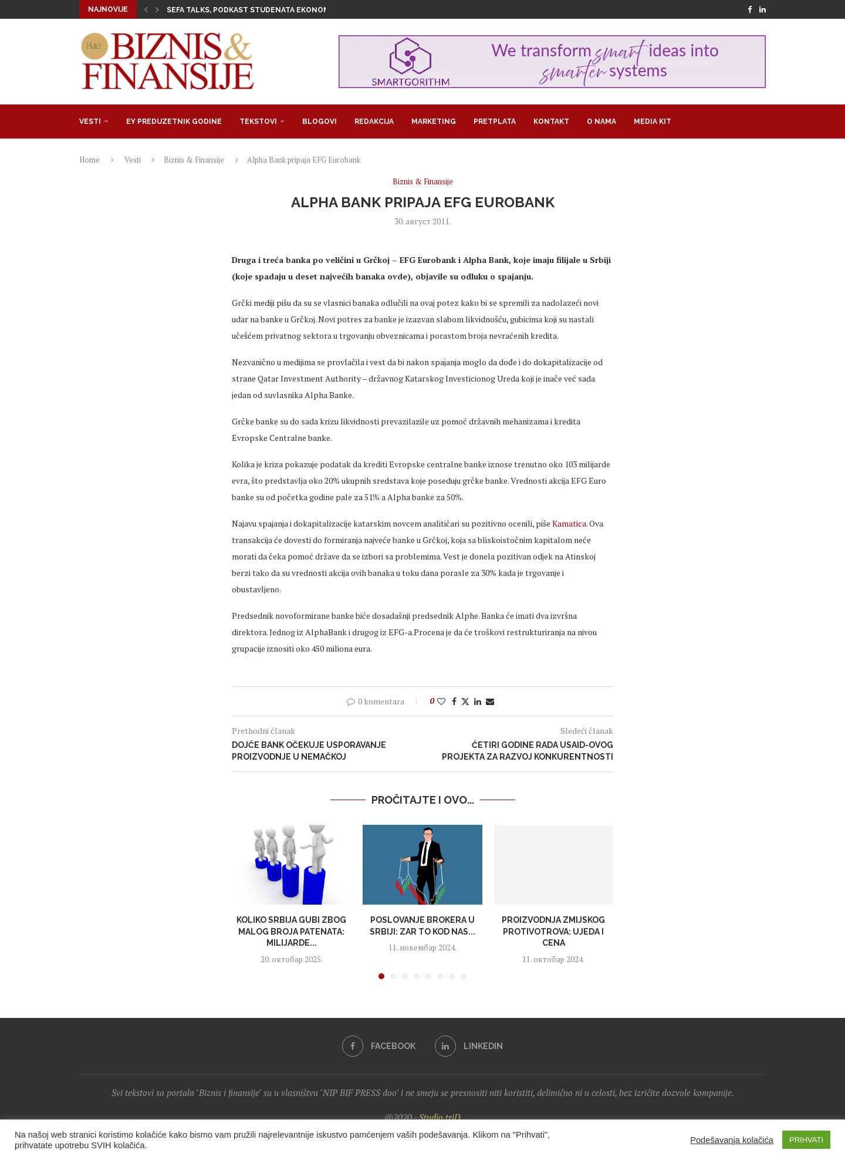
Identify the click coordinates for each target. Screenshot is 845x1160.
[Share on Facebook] (454, 701)
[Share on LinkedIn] (477, 701)
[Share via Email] (490, 701)
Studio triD (440, 1117)
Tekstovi (258, 121)
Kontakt (551, 121)
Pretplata (495, 121)
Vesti (90, 121)
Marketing (433, 121)
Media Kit (652, 121)
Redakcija (374, 121)
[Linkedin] (762, 9)
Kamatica (569, 523)
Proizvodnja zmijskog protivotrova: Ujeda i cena (553, 931)
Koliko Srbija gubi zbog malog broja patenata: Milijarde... (291, 931)
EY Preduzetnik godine (174, 121)
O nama (601, 121)
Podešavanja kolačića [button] (731, 1140)
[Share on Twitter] (465, 701)
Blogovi (319, 121)
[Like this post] (441, 701)
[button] (146, 9)
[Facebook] (750, 9)
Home (89, 159)
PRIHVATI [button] (806, 1139)
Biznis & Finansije (194, 159)
